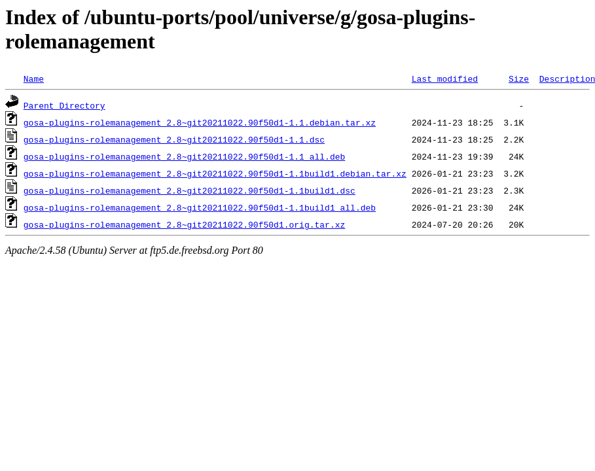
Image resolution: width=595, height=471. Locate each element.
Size (519, 78)
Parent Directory (64, 105)
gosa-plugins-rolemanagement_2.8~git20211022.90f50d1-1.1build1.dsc (189, 190)
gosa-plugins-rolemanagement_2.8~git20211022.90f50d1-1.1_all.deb (184, 156)
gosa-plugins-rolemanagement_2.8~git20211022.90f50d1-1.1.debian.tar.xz (200, 122)
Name (34, 78)
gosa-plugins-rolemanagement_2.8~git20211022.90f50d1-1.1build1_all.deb (200, 207)
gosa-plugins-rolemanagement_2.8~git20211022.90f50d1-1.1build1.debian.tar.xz (215, 173)
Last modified (445, 78)
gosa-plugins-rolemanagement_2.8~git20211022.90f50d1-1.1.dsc (174, 139)
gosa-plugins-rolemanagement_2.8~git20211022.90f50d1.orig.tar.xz (184, 224)
